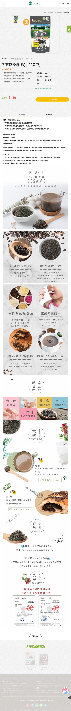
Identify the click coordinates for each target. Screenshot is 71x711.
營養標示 (49, 115)
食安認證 (22, 703)
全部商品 (50, 12)
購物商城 (69, 30)
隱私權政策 (43, 703)
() (67, 3)
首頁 (45, 12)
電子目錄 (36, 703)
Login (60, 3)
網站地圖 (50, 703)
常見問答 (29, 703)
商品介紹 (22, 115)
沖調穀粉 (58, 12)
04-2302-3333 (14, 688)
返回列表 (35, 636)
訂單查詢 (63, 3)
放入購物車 (53, 99)
